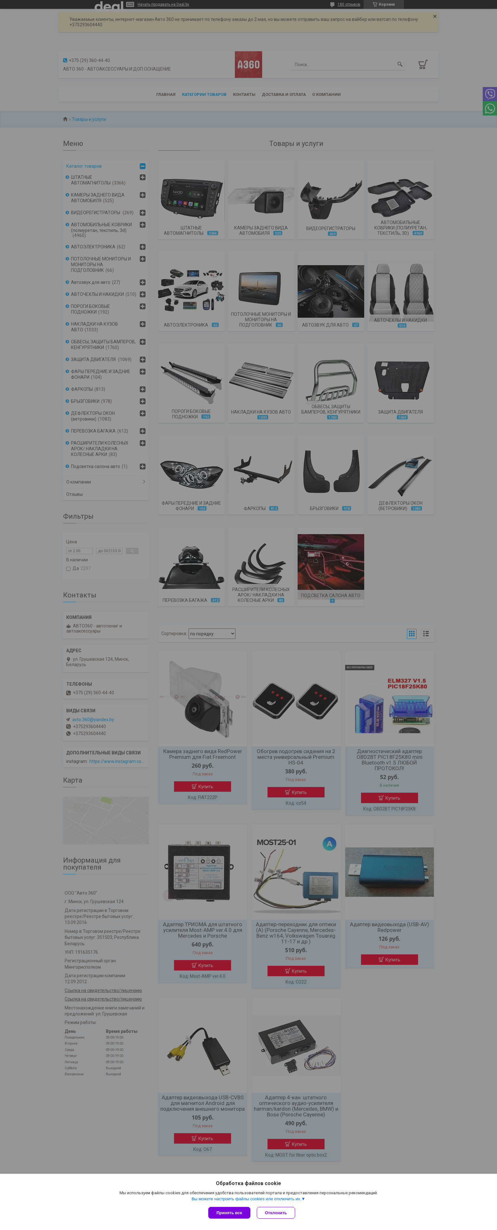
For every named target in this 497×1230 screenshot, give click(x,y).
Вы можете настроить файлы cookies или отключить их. (246, 1198)
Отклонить (276, 1212)
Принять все (229, 1212)
